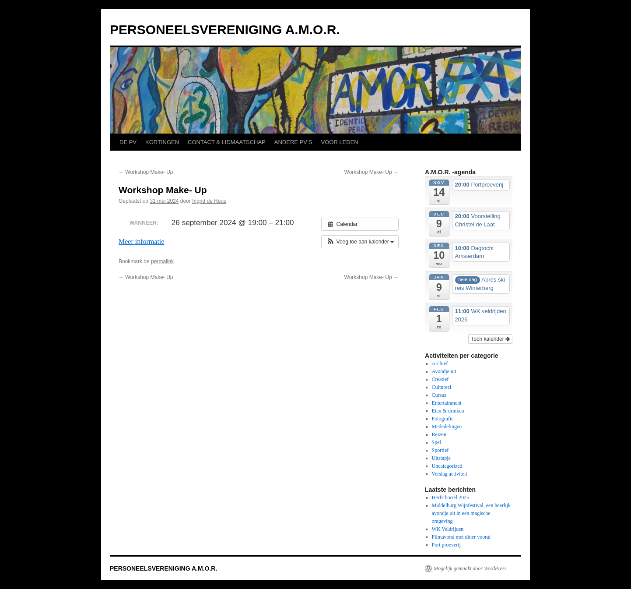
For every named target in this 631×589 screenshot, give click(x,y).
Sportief (440, 450)
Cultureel (442, 387)
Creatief (440, 379)
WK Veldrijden (448, 529)
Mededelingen (447, 426)
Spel (436, 442)
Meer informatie (141, 241)
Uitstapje (441, 458)
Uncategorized (447, 466)
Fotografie (443, 419)
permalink (162, 261)
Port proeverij (446, 545)
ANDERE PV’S (293, 142)
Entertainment (447, 403)
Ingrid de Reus (209, 201)
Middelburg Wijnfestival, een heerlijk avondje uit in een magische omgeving (471, 513)
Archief (440, 363)
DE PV (128, 142)
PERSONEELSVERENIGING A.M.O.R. (225, 29)
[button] (360, 242)
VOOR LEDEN (339, 142)
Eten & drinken (448, 411)
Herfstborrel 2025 (451, 497)
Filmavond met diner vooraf (461, 537)
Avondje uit (444, 371)
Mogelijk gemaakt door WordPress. (471, 568)
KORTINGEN (162, 142)
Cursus (439, 395)
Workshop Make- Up (146, 172)
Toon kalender (490, 339)
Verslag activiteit (449, 474)
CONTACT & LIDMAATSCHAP (227, 142)
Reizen (439, 434)
